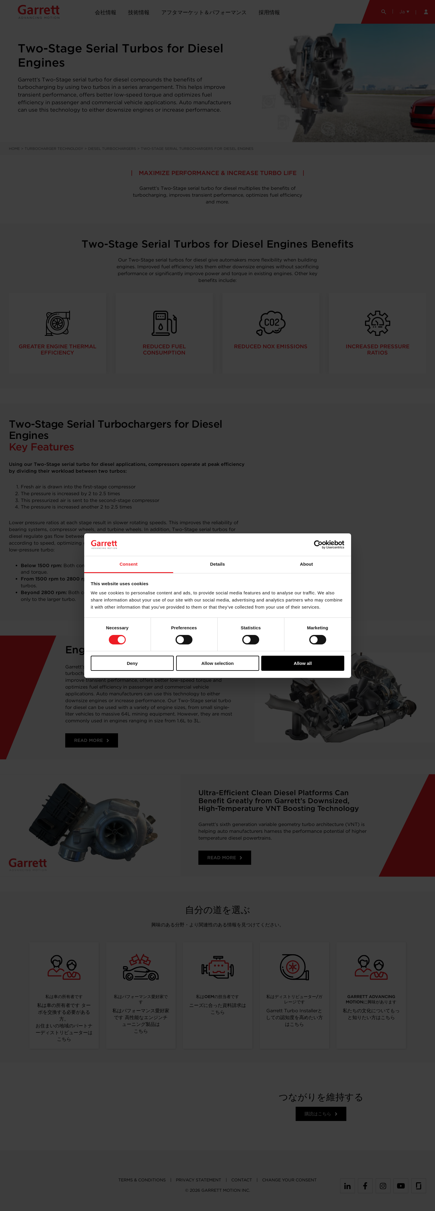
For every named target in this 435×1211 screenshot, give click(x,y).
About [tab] (306, 564)
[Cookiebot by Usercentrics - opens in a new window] (318, 544)
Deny (132, 663)
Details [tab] (217, 564)
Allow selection (217, 663)
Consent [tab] (128, 564)
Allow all (303, 663)
